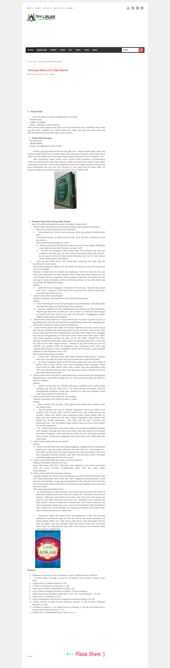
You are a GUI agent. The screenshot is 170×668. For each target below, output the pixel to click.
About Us (30, 8)
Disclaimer (69, 8)
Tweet (30, 656)
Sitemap (38, 8)
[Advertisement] (101, 28)
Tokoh (86, 50)
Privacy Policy (58, 8)
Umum (95, 50)
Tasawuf (53, 50)
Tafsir (53, 74)
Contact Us (47, 8)
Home (30, 50)
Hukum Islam (41, 50)
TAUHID (62, 50)
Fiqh (70, 50)
